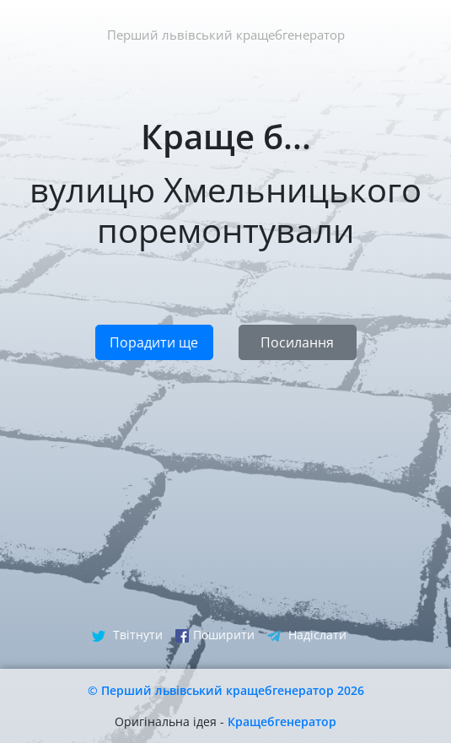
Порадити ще (154, 342)
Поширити (215, 635)
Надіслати (306, 635)
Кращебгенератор (282, 721)
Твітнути (127, 635)
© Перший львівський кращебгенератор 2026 (226, 690)
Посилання (297, 342)
